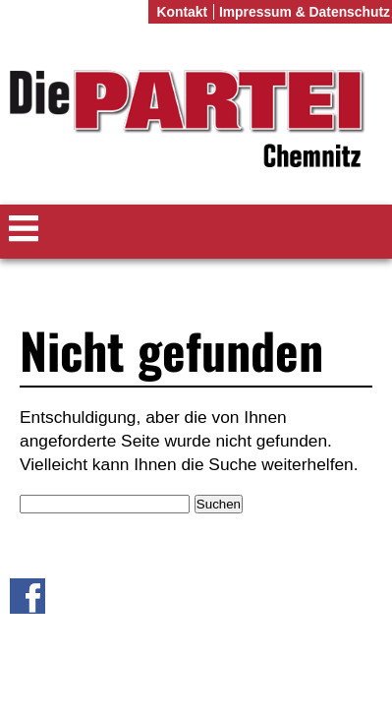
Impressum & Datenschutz (304, 12)
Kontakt (181, 12)
